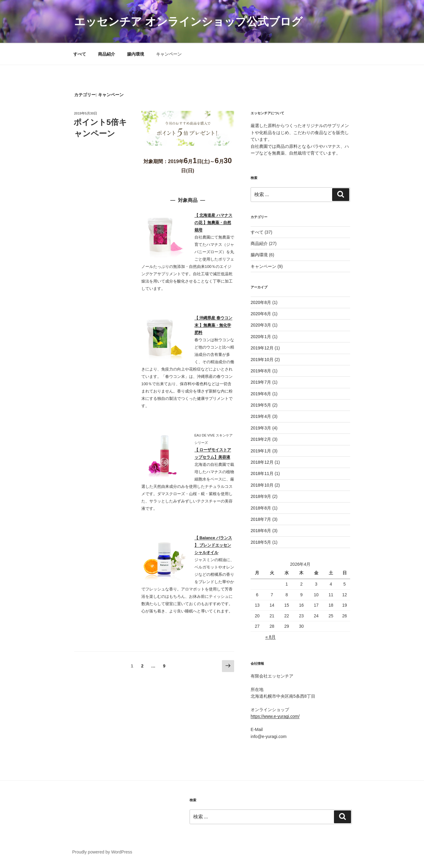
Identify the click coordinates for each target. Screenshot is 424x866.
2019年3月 (261, 428)
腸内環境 (135, 54)
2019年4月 (261, 416)
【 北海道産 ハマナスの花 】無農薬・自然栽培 (213, 222)
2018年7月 (261, 519)
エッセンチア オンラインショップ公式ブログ (188, 21)
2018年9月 (261, 496)
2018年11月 (262, 473)
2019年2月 (261, 439)
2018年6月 (261, 530)
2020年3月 (261, 325)
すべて (79, 54)
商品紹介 (106, 54)
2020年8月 (261, 302)
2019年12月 (262, 347)
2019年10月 (262, 359)
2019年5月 (261, 405)
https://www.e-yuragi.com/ (275, 716)
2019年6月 (261, 393)
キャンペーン (169, 54)
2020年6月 (261, 313)
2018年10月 (262, 485)
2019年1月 (261, 450)
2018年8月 (261, 508)
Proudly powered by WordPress (102, 852)
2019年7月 (261, 382)
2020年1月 (261, 336)
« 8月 (270, 636)
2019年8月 (261, 370)
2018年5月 (261, 542)
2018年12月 (262, 462)
